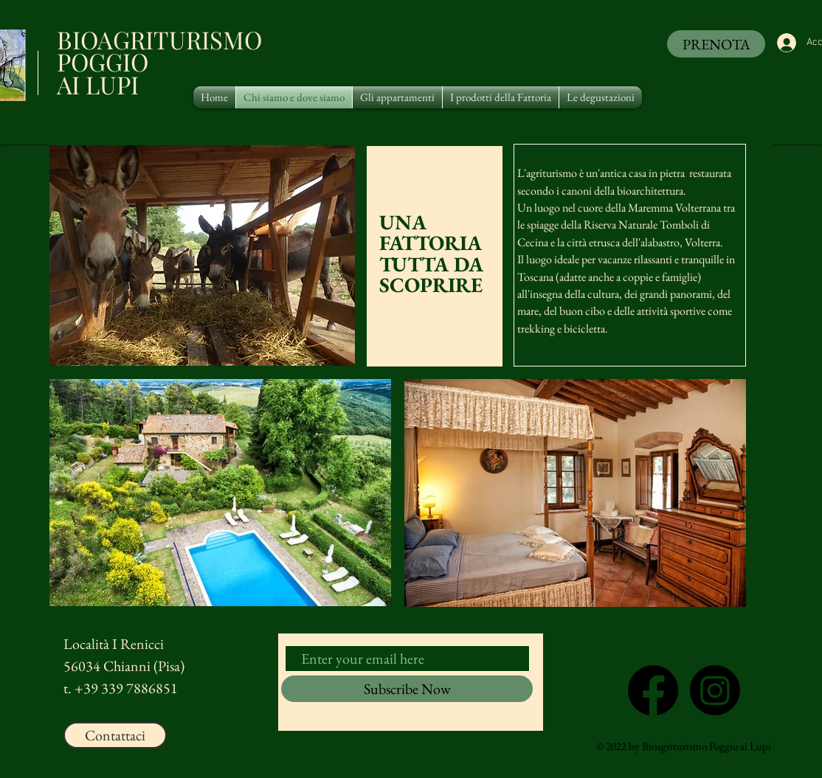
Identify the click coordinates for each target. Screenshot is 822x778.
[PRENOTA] (716, 44)
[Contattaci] (115, 735)
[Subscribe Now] (407, 688)
